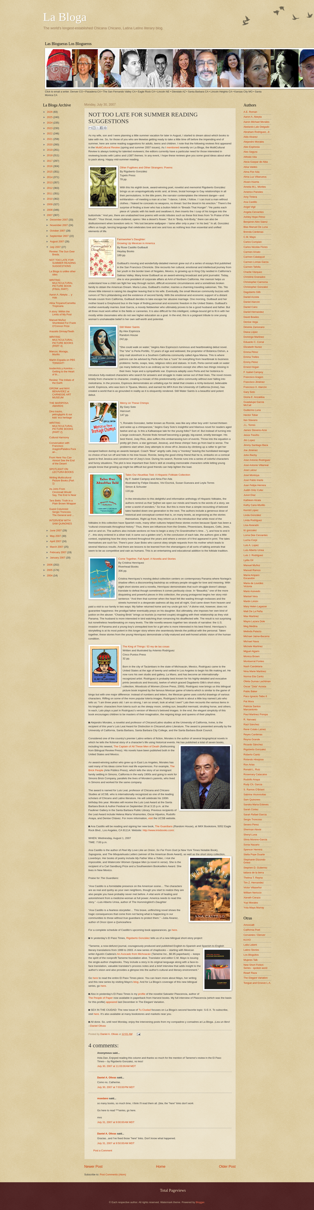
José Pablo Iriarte (253, 480)
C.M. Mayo (250, 236)
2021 (50, 139)
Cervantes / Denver (254, 934)
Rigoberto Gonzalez (255, 749)
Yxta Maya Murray (254, 907)
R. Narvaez (250, 719)
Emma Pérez (251, 352)
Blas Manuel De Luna (256, 226)
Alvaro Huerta (251, 181)
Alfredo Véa (250, 156)
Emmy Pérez (251, 362)
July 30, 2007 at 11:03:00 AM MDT (116, 1066)
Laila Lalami (250, 944)
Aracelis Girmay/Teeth (61, 331)
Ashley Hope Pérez (254, 216)
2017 (50, 160)
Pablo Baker (250, 691)
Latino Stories (251, 949)
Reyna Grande (252, 739)
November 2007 (59, 225)
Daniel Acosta (251, 296)
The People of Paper (100, 997)
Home (160, 1166)
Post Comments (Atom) (113, 1174)
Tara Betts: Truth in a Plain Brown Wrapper (62, 502)
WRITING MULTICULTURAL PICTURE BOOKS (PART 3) (61, 341)
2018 (50, 155)
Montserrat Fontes (254, 661)
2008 (50, 209)
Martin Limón (251, 601)
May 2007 (56, 535)
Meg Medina (251, 626)
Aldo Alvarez (251, 136)
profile (141, 993)
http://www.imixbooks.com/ (158, 830)
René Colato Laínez (255, 729)
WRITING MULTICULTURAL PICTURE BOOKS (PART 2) (61, 427)
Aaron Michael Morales (257, 121)
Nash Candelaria (253, 666)
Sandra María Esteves (256, 804)
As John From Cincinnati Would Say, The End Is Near (62, 492)
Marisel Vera (251, 596)
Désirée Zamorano (254, 327)
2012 (50, 187)
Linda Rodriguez (253, 520)
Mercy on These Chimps (134, 402)
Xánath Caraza (252, 897)
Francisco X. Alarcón (255, 387)
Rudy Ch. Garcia (253, 784)
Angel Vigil (250, 206)
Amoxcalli (249, 924)
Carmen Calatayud (254, 256)
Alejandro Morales (254, 141)
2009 (50, 204)
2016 (50, 166)
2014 (50, 177)
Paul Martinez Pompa (256, 714)
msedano (103, 1098)
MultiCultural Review (108, 147)
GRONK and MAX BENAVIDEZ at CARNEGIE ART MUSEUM (60, 393)
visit (150, 818)
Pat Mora (249, 701)
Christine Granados (254, 276)
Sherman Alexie (252, 829)
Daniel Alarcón (252, 301)
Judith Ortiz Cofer (253, 490)
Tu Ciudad (145, 1009)
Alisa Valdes (250, 166)
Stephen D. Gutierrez (255, 867)
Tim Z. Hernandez (254, 882)
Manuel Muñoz (252, 565)
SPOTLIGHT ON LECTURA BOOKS (61, 470)
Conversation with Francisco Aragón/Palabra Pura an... (62, 447)
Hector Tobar (251, 414)
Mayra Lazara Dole (254, 621)
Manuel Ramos (252, 570)
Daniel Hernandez (254, 311)
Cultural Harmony (59, 437)
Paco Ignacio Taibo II (255, 696)
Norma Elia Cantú (254, 676)
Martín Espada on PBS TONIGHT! (62, 361)
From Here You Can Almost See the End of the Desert (62, 460)
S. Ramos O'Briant (254, 789)
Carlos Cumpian (253, 241)
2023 (50, 128)
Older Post (227, 1166)
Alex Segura (250, 151)
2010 (50, 198)
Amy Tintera (250, 196)
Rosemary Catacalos (255, 774)
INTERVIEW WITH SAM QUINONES (60, 522)
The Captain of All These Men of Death (136, 746)
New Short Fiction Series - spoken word (255, 966)
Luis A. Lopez (251, 545)
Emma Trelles (251, 356)
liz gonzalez (250, 530)
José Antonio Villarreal (256, 465)
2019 (50, 149)
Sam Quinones (252, 799)
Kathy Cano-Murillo (254, 505)
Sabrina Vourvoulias (255, 794)
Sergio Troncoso (253, 819)
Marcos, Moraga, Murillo (58, 353)
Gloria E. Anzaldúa (254, 397)
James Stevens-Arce (255, 430)
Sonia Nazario (252, 844)
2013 (50, 182)
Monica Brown (252, 656)
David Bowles (251, 317)
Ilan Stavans (251, 420)
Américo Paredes (253, 191)
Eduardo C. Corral (254, 342)
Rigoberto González (138, 938)
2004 (50, 575)
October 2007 (58, 230)
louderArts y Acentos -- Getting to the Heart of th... (62, 371)
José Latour (250, 470)
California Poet (252, 929)
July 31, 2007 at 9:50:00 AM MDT (115, 1143)
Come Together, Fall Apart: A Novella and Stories (147, 558)
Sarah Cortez (251, 809)
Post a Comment (102, 1150)
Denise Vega (251, 321)
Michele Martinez (253, 646)
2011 (50, 193)
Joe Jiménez (251, 450)
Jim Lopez (249, 440)
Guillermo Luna (252, 410)
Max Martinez (251, 616)
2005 (50, 570)
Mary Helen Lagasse (255, 606)
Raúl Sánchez (251, 724)
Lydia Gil (248, 560)
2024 (50, 122)
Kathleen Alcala (252, 500)
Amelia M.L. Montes (255, 186)
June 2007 (56, 530)
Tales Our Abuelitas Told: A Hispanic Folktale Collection (157, 474)
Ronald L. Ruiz (252, 769)
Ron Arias (249, 764)
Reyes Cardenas (253, 734)
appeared (111, 1001)
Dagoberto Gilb (252, 292)
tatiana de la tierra (254, 872)
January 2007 (58, 557)
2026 (50, 111)
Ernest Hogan (251, 366)
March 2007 (57, 546)
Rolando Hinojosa (254, 759)
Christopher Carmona (256, 282)
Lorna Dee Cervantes (256, 535)
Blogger (200, 1202)
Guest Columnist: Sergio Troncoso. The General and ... (61, 512)
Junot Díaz (250, 495)
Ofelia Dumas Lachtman (257, 681)
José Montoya (251, 475)
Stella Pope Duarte (254, 854)
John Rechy (250, 455)
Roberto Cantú (252, 754)
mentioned (173, 147)
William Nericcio (253, 892)
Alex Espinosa (252, 146)
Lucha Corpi (250, 540)
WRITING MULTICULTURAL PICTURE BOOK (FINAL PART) (61, 285)
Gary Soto (249, 391)
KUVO (247, 939)
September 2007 (59, 235)
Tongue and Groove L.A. (257, 982)
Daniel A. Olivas (109, 1034)
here (174, 929)
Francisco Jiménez (254, 381)
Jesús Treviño (251, 435)
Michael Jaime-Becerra (257, 636)
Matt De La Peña (253, 611)
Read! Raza (250, 972)
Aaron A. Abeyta (253, 116)
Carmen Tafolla (252, 266)
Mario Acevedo (252, 591)
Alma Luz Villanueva (255, 176)
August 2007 (57, 241)
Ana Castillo (250, 201)
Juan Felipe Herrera (255, 485)
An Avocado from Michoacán (134, 953)
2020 (50, 144)
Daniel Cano (251, 306)
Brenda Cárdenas (253, 231)
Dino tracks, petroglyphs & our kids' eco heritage (60, 414)
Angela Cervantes (254, 211)
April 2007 (56, 541)
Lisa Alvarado (251, 525)
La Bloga (65, 16)
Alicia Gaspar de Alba (256, 161)
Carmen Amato (252, 251)
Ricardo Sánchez (253, 744)
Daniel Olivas (98, 1025)
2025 (50, 117)
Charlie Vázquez (253, 271)
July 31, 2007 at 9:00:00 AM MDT (115, 1122)
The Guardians (163, 826)
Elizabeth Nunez (253, 346)
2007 (50, 215)
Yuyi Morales (251, 902)
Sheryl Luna (250, 834)
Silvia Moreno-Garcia (255, 839)
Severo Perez (251, 824)
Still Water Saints (130, 327)
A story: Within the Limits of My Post (60, 313)
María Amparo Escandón (252, 577)
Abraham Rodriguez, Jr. (257, 131)
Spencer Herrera (253, 849)
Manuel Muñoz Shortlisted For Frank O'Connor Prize (62, 323)
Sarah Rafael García (255, 814)
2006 (50, 564)
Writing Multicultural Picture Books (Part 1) (61, 480)
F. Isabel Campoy (253, 372)
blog (135, 981)
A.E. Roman (250, 111)
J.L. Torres (249, 425)
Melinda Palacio (253, 631)
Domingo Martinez (254, 336)
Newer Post (93, 1166)
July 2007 (56, 247)
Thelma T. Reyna (253, 877)
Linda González (252, 515)
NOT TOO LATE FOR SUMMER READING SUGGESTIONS (62, 263)
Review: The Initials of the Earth (61, 381)
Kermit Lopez (251, 510)
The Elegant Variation (256, 977)
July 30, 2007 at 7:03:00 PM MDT (116, 1087)
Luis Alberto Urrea (254, 550)
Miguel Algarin (252, 651)
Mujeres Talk (251, 959)
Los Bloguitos (251, 954)
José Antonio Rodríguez (257, 460)
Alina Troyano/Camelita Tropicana (62, 304)
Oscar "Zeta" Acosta (255, 686)
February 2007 (58, 552)
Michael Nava (251, 641)
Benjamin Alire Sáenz (256, 221)
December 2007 (59, 219)
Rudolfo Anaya (252, 779)
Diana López (251, 331)
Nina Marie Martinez (255, 671)
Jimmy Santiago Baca (256, 445)
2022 (50, 133)
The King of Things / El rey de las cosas (146, 646)
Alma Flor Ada (252, 171)
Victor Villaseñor (253, 887)
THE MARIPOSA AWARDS (58, 404)
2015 (50, 171)
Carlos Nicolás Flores (256, 247)
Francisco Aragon (253, 377)
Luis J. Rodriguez (253, 555)
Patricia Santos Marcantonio (252, 708)
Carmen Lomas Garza (256, 261)
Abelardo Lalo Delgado (256, 126)
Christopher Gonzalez (256, 286)
